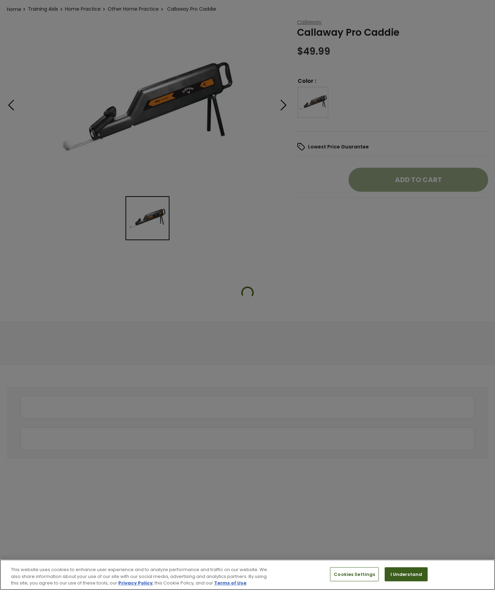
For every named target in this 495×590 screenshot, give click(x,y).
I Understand (406, 574)
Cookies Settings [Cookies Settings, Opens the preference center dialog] (354, 574)
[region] (247, 574)
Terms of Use (230, 583)
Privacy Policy (135, 583)
